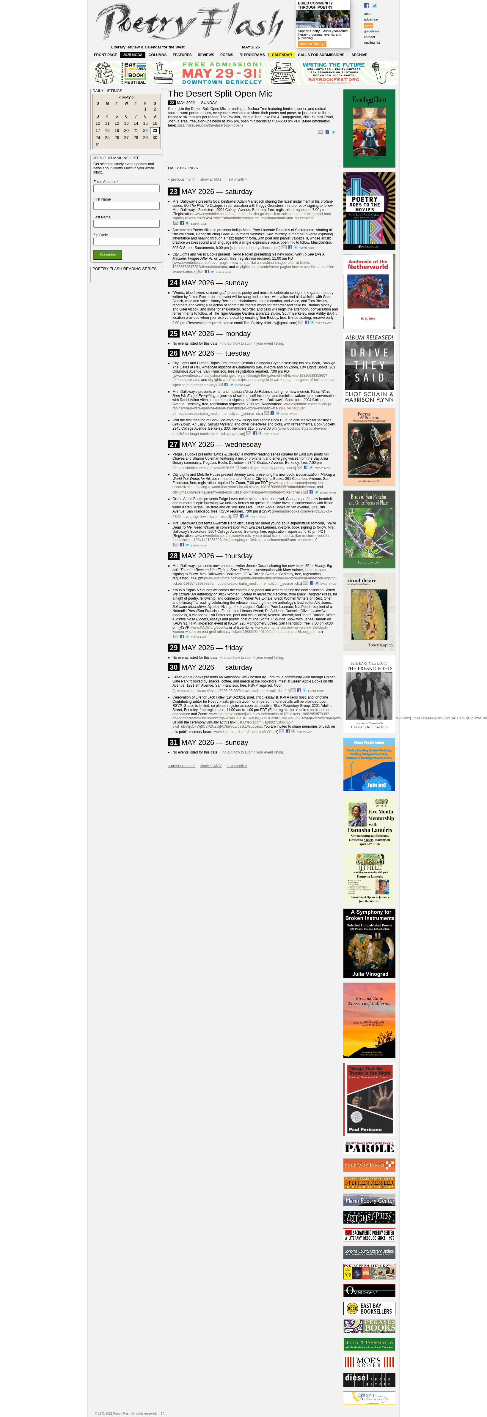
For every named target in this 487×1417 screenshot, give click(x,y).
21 (135, 130)
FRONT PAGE (105, 55)
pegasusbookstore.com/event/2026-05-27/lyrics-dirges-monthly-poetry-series (234, 468)
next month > (237, 179)
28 (135, 137)
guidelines (371, 31)
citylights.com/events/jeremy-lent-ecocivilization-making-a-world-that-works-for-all (236, 492)
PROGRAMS (252, 55)
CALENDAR (282, 55)
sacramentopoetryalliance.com (255, 248)
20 (126, 130)
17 (97, 130)
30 (155, 137)
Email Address (106, 182)
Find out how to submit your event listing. (251, 343)
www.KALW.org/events (209, 627)
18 (107, 130)
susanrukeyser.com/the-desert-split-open (209, 125)
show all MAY (211, 179)
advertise (371, 19)
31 (97, 144)
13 (126, 123)
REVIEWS (206, 55)
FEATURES (182, 55)
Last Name (102, 217)
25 (107, 137)
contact (369, 37)
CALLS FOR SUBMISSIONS (321, 55)
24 (97, 137)
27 (126, 137)
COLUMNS (158, 55)
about (368, 13)
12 (116, 123)
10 (97, 123)
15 (145, 123)
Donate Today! (312, 44)
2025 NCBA (133, 55)
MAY (126, 97)
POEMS (226, 55)
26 (116, 137)
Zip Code (100, 235)
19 (116, 130)
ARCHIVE (359, 55)
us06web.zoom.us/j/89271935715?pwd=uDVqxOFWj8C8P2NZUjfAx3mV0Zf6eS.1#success (232, 724)
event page (199, 223)
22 (145, 130)
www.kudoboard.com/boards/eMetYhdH (245, 732)
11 (107, 123)
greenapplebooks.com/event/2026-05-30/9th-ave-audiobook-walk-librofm (231, 691)
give (368, 25)
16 (155, 123)
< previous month (181, 179)
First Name (102, 199)
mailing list (372, 42)
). (231, 517)
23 (155, 130)
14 (135, 123)
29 (145, 137)
